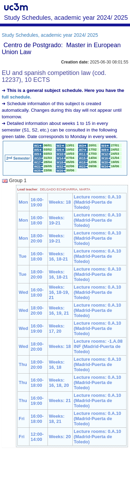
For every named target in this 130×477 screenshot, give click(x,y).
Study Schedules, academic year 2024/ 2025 (50, 35)
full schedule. (16, 97)
